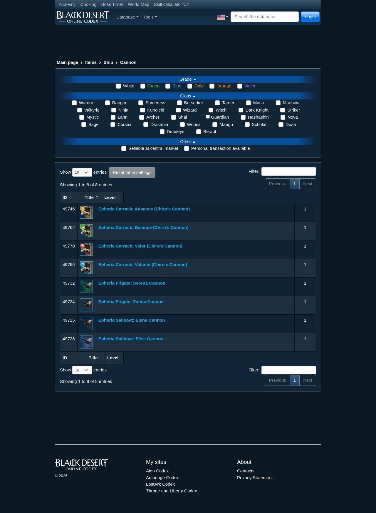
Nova (293, 116)
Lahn (122, 116)
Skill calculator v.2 (171, 4)
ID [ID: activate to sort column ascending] (65, 197)
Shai (182, 116)
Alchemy (67, 4)
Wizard (190, 109)
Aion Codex (157, 470)
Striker (293, 109)
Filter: (282, 171)
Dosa (291, 124)
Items (91, 62)
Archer (152, 116)
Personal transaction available (220, 148)
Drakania (159, 124)
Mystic (92, 116)
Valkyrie (92, 109)
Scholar (259, 124)
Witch (221, 109)
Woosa (194, 124)
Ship (108, 62)
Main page (67, 62)
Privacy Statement (255, 477)
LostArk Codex (160, 484)
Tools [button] (150, 16)
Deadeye (175, 131)
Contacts (245, 470)
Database (127, 16)
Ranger (119, 102)
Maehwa (291, 102)
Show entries (83, 172)
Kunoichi (155, 109)
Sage (93, 124)
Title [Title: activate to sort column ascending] (103, 197)
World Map (138, 4)
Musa (258, 102)
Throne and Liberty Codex (171, 490)
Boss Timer (112, 4)
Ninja (123, 109)
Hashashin (258, 116)
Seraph (210, 131)
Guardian (220, 116)
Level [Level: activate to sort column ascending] (302, 197)
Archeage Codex (162, 477)
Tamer (228, 102)
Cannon (128, 62)
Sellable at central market (153, 148)
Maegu (226, 124)
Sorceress (155, 102)
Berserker (193, 102)
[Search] (265, 16)
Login (310, 16)
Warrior (86, 102)
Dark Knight (257, 109)
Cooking (88, 4)
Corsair (125, 124)
